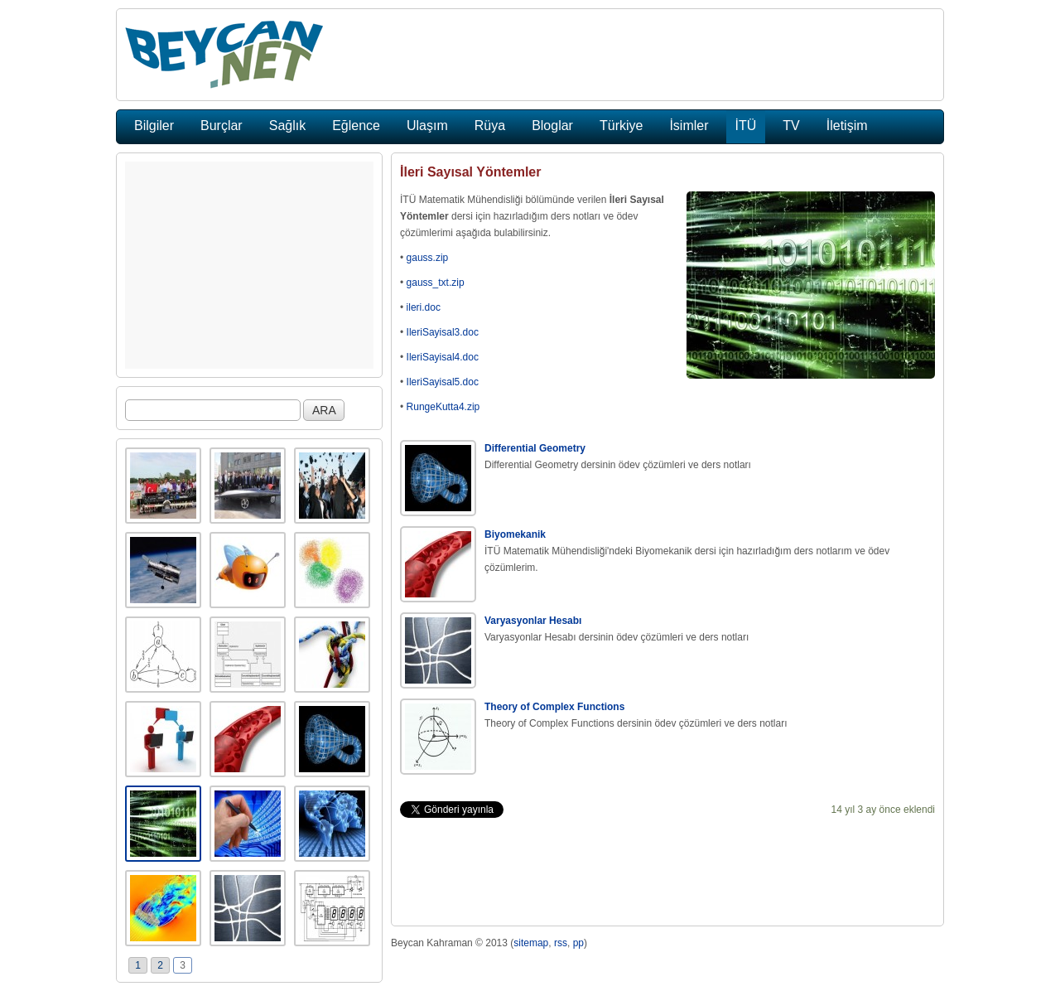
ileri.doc (424, 307)
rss (560, 943)
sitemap (530, 943)
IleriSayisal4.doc (443, 357)
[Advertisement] (249, 265)
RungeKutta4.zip (443, 407)
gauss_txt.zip (436, 282)
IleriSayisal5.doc (443, 382)
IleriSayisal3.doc (443, 332)
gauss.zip (428, 257)
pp (578, 943)
